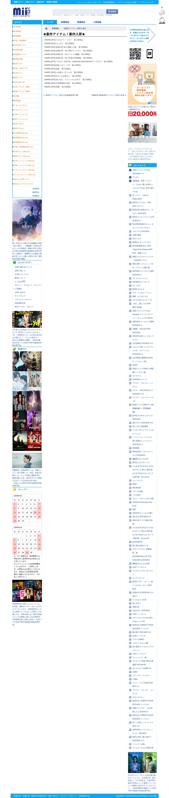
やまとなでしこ (138, 697)
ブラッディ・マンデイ (141, 676)
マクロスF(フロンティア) (142, 300)
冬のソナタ (136, 239)
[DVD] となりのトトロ (141, 462)
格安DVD (40, 2)
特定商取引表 (84, 796)
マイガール (136, 376)
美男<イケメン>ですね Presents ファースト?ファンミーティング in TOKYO (142, 314)
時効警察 (135, 448)
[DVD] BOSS (137, 542)
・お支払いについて (21, 274)
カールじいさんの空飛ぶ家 (142, 748)
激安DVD (42, 796)
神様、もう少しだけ (140, 296)
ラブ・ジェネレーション (142, 293)
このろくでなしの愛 (140, 643)
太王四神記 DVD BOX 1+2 (142, 343)
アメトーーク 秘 (139, 657)
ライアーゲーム (138, 578)
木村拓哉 (100, 15)
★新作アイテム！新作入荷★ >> (114, 95)
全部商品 (35, 189)
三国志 (135, 679)
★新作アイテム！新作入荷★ (74, 28)
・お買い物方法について (22, 267)
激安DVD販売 (52, 2)
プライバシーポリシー (68, 796)
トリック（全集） (139, 744)
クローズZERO (138, 639)
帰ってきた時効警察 (140, 426)
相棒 (77, 15)
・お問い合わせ (19, 292)
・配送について (19, 278)
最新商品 (35, 192)
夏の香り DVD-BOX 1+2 (141, 632)
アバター (135, 177)
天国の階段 (136, 235)
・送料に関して (19, 271)
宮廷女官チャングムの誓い (142, 513)
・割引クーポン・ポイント (23, 307)
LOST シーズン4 (138, 636)
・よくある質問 (19, 281)
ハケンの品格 (137, 491)
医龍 (134, 509)
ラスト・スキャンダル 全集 (143, 499)
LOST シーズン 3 (139, 567)
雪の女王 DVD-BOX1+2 (141, 517)
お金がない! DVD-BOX (141, 611)
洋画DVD (26, 796)
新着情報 (55, 28)
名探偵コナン (69, 15)
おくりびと (136, 286)
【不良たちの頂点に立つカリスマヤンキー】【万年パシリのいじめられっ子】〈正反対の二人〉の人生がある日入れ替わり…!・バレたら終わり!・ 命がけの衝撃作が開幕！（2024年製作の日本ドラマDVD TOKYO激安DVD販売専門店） (27, 337)
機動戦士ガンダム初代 (141, 564)
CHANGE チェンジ (139, 379)
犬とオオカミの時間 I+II (141, 668)
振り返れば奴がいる (140, 546)
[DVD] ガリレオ (138, 289)
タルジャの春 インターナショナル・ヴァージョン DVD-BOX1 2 (143, 350)
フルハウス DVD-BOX (140, 231)
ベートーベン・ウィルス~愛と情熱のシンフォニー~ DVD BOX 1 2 (142, 440)
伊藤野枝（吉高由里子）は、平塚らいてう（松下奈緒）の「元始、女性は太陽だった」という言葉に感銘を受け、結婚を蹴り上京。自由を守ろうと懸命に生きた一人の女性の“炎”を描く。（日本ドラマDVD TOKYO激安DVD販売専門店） (27, 478)
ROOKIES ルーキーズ (140, 282)
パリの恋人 (136, 495)
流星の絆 (135, 607)
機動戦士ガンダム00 (140, 459)
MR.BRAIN (136, 488)
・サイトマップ (19, 296)
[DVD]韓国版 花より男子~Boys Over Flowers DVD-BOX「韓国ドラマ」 (142, 249)
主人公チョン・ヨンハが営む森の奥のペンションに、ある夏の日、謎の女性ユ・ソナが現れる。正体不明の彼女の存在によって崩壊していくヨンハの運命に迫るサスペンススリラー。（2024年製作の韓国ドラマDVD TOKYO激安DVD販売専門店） (142, 783)
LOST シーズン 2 (139, 654)
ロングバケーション (140, 278)
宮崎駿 (92, 15)
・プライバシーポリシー (22, 300)
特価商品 (35, 196)
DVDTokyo (134, 796)
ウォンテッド (137, 481)
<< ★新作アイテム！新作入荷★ (55, 95)
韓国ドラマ (18, 2)
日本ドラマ (29, 2)
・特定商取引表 (19, 303)
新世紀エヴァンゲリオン (142, 242)
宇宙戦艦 (108, 15)
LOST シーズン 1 (139, 614)
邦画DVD (17, 796)
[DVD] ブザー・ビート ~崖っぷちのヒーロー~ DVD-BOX (142, 585)
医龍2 (134, 484)
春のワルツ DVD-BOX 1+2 (142, 423)
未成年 (135, 365)
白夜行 (135, 672)
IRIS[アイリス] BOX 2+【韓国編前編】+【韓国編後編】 (143, 408)
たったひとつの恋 (139, 600)
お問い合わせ (53, 796)
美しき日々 (136, 603)
